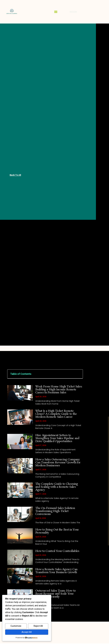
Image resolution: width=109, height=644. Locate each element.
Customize (16, 626)
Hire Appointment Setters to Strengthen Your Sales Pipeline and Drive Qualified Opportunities (57, 438)
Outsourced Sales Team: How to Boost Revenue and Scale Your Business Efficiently (55, 594)
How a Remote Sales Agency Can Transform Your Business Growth (56, 570)
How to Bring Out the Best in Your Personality (57, 531)
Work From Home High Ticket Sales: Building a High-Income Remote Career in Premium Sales (58, 389)
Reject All (38, 626)
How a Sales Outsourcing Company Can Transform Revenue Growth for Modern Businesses (57, 462)
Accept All (27, 632)
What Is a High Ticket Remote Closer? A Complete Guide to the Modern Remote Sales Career (56, 414)
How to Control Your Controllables (57, 551)
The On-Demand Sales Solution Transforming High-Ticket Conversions (55, 511)
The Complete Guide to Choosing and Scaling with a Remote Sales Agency (56, 487)
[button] (55, 11)
